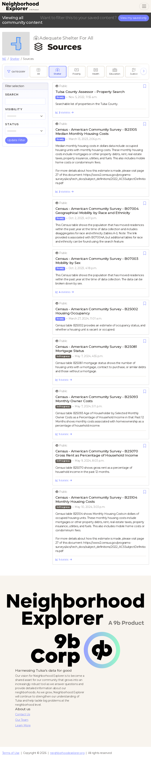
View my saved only (133, 18)
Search (12, 94)
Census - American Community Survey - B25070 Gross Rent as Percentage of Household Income (96, 453)
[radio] (38, 71)
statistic (63, 379)
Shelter (14, 59)
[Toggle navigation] (144, 6)
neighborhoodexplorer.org (67, 753)
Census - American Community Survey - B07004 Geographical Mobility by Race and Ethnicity (97, 210)
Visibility (13, 109)
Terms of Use (10, 753)
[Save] (144, 86)
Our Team (21, 720)
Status (12, 124)
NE (4, 59)
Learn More (22, 725)
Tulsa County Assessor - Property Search (90, 92)
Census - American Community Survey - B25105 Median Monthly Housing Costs (96, 131)
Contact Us (22, 714)
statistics (64, 112)
